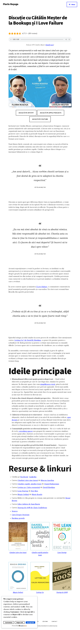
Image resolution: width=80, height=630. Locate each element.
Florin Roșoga (10, 4)
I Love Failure (41, 287)
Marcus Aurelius (47, 480)
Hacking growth (18, 518)
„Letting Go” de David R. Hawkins (27, 340)
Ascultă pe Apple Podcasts (50, 113)
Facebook (24, 477)
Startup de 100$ (62, 592)
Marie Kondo (37, 494)
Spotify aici (49, 45)
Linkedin (32, 477)
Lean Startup (23, 491)
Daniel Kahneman (51, 484)
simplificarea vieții (47, 384)
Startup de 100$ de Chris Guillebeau (32, 508)
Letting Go (40, 592)
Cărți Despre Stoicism (20, 515)
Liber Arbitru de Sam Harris (29, 504)
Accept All (30, 622)
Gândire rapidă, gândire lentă (29, 484)
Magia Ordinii (23, 494)
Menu (73, 4)
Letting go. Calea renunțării (29, 487)
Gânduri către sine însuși (28, 480)
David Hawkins (49, 487)
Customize (8, 622)
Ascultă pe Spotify (26, 113)
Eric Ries (34, 491)
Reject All (20, 622)
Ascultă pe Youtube (40, 119)
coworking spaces (26, 431)
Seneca (15, 511)
